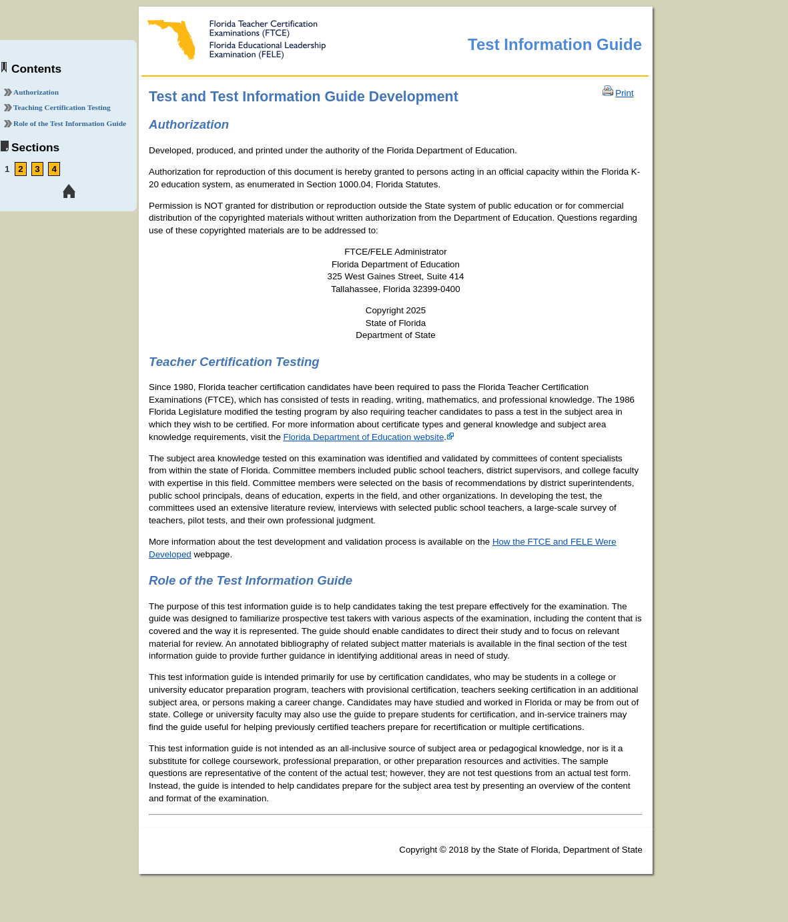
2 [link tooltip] (20, 169)
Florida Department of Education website (364, 437)
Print (624, 93)
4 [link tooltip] (53, 169)
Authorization (36, 92)
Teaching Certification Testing (62, 107)
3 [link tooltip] (37, 169)
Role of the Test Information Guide (69, 123)
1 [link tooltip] (7, 169)
